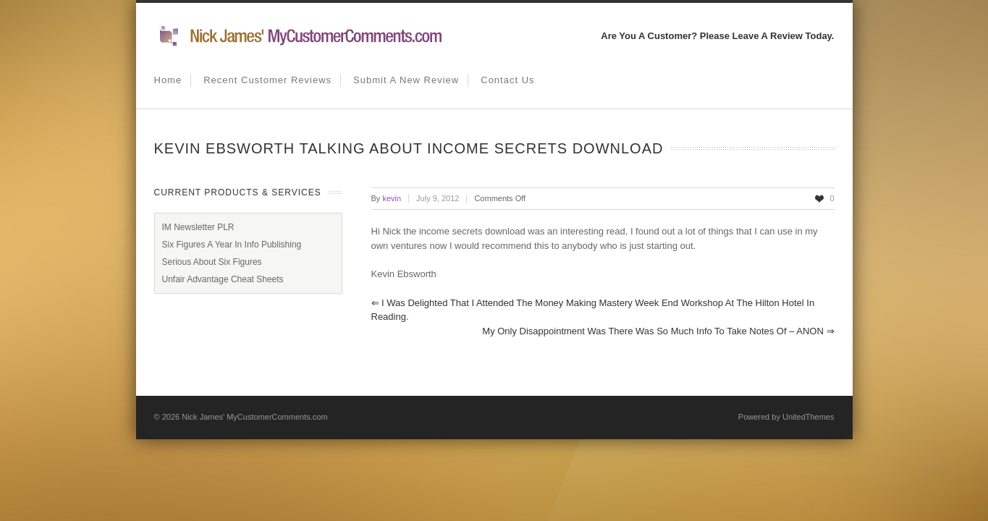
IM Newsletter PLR (198, 227)
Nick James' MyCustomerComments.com (254, 416)
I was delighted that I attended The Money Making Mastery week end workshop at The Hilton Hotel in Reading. (593, 310)
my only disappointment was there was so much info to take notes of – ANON (658, 331)
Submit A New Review (406, 80)
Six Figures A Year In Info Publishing (232, 245)
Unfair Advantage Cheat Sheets (223, 279)
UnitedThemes (808, 416)
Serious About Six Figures (212, 262)
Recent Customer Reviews (267, 80)
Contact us (507, 80)
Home (168, 80)
